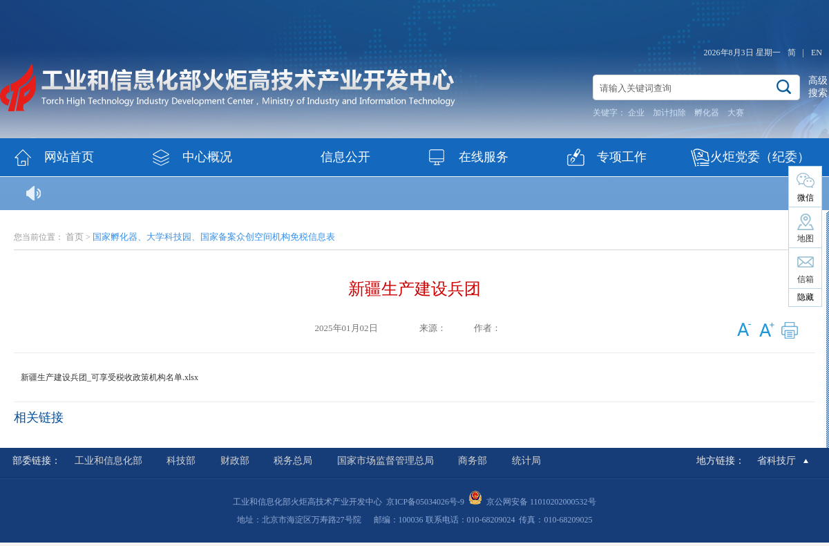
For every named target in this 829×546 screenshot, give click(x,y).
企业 (636, 112)
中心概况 (207, 157)
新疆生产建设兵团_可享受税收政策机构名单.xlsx (109, 377)
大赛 (735, 112)
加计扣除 (669, 112)
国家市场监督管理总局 (385, 460)
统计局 (526, 460)
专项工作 (622, 157)
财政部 (234, 460)
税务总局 (293, 460)
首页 (75, 237)
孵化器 (706, 112)
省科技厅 (776, 460)
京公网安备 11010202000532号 (541, 502)
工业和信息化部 (108, 460)
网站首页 (69, 157)
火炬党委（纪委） (760, 157)
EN (816, 52)
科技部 (181, 460)
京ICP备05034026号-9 (425, 502)
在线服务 (483, 157)
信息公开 (345, 157)
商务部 (472, 460)
